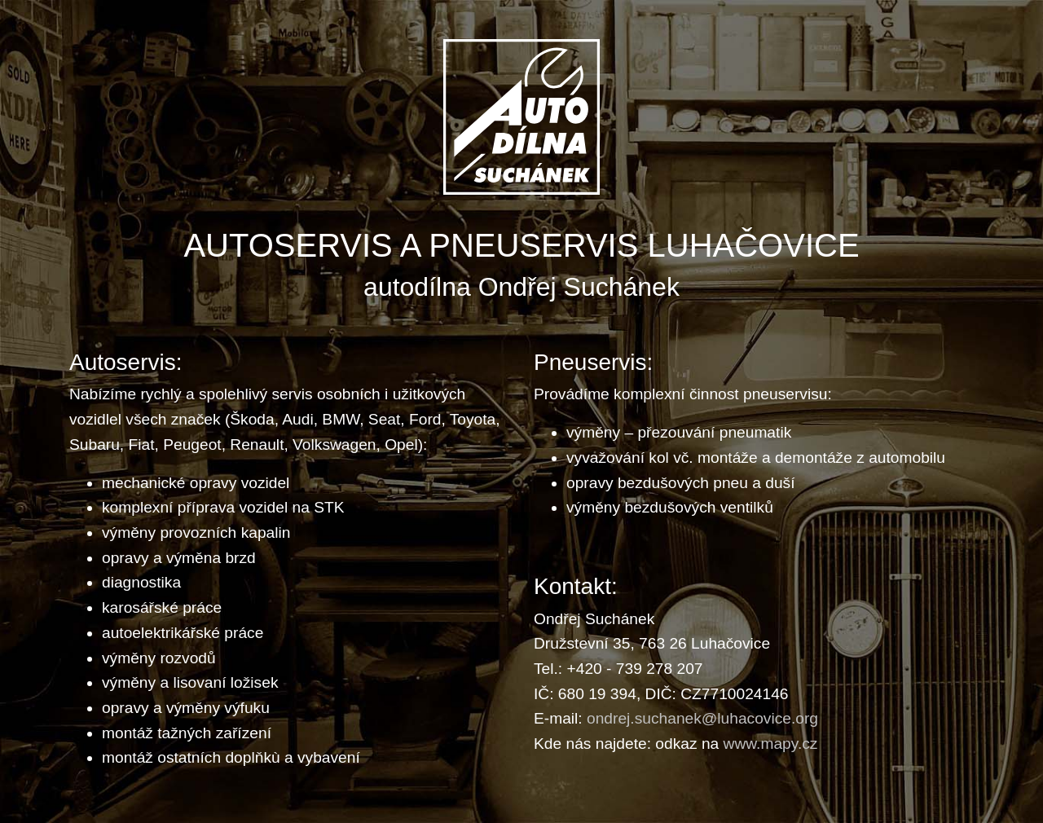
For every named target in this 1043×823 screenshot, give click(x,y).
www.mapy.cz (771, 743)
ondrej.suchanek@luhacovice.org (702, 718)
